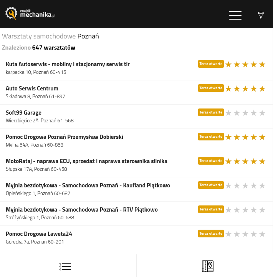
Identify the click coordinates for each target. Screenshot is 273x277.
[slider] (246, 64)
